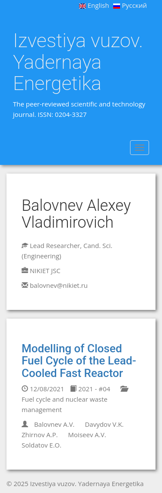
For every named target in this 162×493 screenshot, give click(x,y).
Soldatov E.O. (41, 445)
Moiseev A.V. (87, 434)
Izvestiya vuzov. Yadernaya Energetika (78, 62)
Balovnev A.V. (54, 424)
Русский (130, 5)
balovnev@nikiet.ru (59, 285)
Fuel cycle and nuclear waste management (74, 400)
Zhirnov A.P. (40, 434)
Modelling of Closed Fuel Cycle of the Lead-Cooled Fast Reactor (79, 361)
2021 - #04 (90, 388)
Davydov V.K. (104, 424)
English (94, 5)
